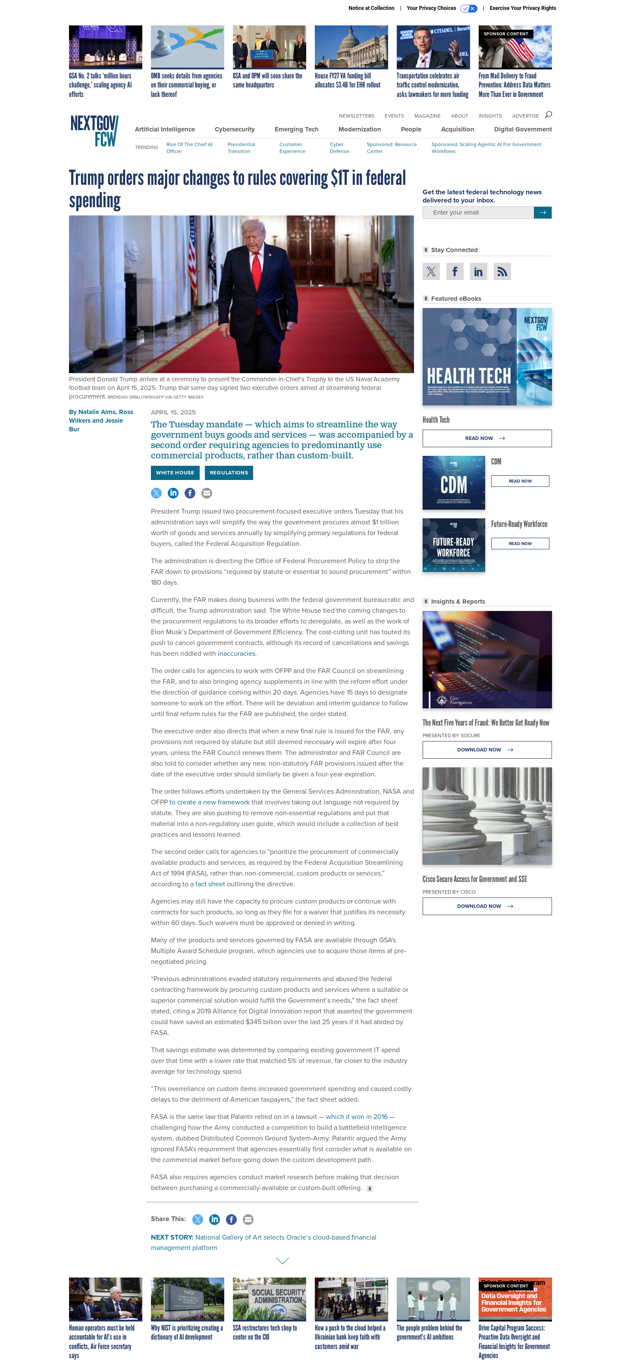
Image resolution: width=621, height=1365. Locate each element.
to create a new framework (209, 802)
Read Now (487, 438)
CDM (496, 461)
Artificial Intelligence (165, 129)
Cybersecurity (235, 129)
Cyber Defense (339, 147)
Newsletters (356, 116)
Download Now (487, 750)
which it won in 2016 (357, 1117)
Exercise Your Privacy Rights (523, 8)
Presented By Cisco (449, 892)
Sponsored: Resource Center (392, 147)
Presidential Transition (241, 147)
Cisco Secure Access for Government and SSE (475, 879)
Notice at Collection (371, 8)
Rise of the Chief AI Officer (189, 147)
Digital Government (523, 129)
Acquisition (457, 129)
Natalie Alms (97, 412)
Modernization (360, 129)
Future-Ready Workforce (519, 524)
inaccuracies (236, 653)
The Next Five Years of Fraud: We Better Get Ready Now (486, 722)
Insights (490, 116)
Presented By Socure (451, 735)
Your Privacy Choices (442, 8)
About (459, 116)
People (411, 129)
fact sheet (210, 884)
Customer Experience (292, 147)
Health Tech (436, 419)
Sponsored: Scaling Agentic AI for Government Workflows (487, 147)
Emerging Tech (297, 129)
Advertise (525, 116)
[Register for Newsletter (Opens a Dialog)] (543, 213)
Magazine (427, 116)
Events (394, 116)
